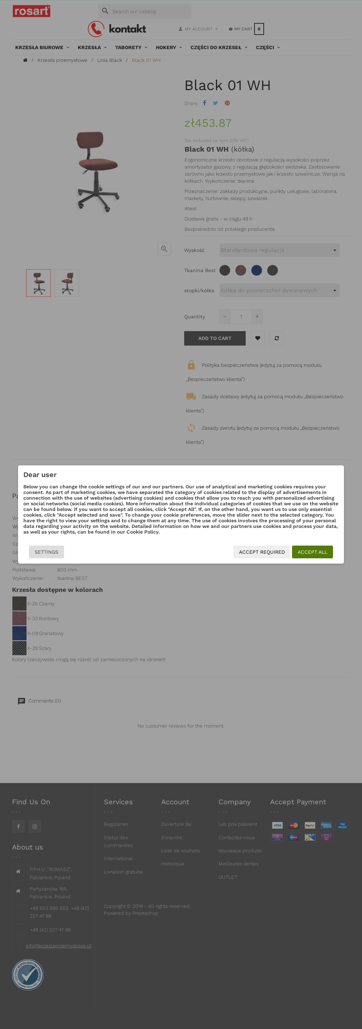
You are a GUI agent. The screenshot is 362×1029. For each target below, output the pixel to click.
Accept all (322, 552)
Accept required (271, 552)
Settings (37, 552)
